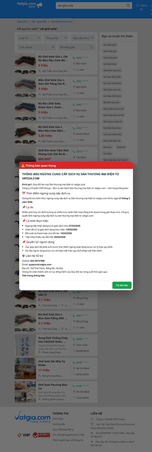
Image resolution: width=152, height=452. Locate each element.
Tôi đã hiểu (122, 285)
